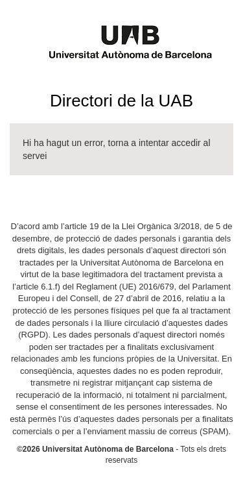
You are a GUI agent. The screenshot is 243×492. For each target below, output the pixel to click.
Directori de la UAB (121, 100)
